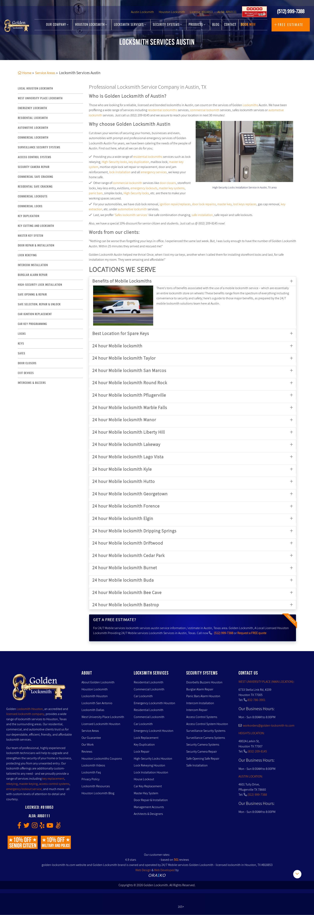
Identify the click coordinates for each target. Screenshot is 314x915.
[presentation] (212, 151)
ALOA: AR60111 (227, 15)
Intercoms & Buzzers (32, 383)
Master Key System (146, 793)
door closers (168, 183)
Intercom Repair (196, 710)
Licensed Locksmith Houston (101, 724)
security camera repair (33, 167)
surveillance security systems (39, 147)
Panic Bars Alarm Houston (203, 696)
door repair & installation (36, 245)
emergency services (154, 172)
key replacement (53, 779)
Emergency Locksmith (32, 108)
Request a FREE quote (251, 633)
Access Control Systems (201, 717)
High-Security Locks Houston (153, 758)
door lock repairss (204, 204)
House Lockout (144, 779)
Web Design (143, 870)
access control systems (34, 157)
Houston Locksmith (172, 15)
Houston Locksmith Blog (98, 793)
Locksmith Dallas (93, 710)
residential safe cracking (35, 186)
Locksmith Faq (91, 772)
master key (224, 204)
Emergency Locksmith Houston (154, 703)
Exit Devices (26, 373)
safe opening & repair (32, 294)
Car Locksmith (143, 696)
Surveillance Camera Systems (205, 738)
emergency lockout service (24, 789)
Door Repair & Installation (151, 800)
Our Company (57, 26)
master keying (28, 784)
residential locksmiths (162, 110)
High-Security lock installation (40, 285)
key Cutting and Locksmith (36, 226)
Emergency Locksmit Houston (153, 731)
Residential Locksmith (33, 118)
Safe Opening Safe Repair (202, 758)
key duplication (28, 216)
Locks (22, 334)
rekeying (12, 784)
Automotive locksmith (33, 128)
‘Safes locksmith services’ (131, 215)
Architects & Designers (148, 814)
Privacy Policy (91, 779)
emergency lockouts (144, 188)
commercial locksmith (33, 137)
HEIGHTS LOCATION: (252, 733)
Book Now (248, 26)
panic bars (96, 193)
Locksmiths (250, 105)
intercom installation (33, 265)
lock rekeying (27, 255)
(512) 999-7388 (290, 14)
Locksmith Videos (93, 765)
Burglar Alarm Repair (199, 689)
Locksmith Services (130, 26)
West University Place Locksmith (40, 98)
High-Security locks (114, 162)
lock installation (120, 172)
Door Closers (27, 363)
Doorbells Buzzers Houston (204, 682)
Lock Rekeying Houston (149, 765)
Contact (230, 26)
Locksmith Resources (96, 786)
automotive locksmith (132, 209)
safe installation (202, 215)
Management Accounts (149, 807)
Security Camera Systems (202, 745)
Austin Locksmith (142, 15)
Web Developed (164, 870)
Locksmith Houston (30, 709)
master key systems (172, 188)
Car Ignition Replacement (35, 314)
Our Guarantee (91, 738)
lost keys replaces (245, 204)
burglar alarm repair (32, 275)
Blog (215, 26)
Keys (21, 343)
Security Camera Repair (201, 751)
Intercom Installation (200, 703)
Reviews (87, 751)
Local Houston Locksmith (35, 88)
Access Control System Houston (207, 724)
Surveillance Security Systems (205, 731)
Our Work (88, 745)
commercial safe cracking (35, 177)
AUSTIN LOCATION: (251, 776)
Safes (21, 353)
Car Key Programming (32, 324)
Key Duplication (144, 745)
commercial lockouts (32, 196)
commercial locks (30, 206)
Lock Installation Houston (151, 772)
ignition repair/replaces (175, 204)
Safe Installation (197, 765)
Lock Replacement (146, 738)
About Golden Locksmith (98, 682)
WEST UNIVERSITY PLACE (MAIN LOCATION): (266, 682)
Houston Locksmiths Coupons (102, 758)
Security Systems (167, 26)
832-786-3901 (256, 700)
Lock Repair (141, 751)
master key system (30, 235)
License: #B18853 (201, 15)
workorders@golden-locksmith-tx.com (266, 725)
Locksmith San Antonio (97, 703)
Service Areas (90, 731)
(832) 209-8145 (257, 751)
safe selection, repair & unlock (39, 304)
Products (197, 26)
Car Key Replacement (148, 786)
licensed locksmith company (25, 714)
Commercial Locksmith (149, 689)
